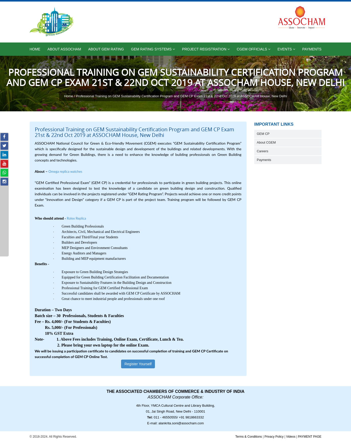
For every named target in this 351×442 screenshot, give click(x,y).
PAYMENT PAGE (310, 436)
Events (286, 49)
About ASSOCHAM (64, 49)
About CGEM (266, 142)
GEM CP (263, 134)
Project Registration (206, 49)
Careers (262, 151)
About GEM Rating (106, 49)
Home (34, 49)
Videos (290, 436)
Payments (312, 49)
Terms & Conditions (248, 436)
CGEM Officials (253, 49)
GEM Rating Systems (153, 49)
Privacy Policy (274, 436)
